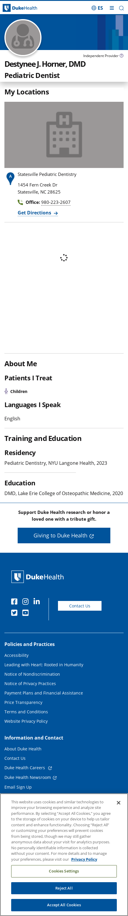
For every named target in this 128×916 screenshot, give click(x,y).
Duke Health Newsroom (27, 777)
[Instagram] (26, 602)
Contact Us (79, 606)
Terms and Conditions (26, 712)
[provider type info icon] (121, 56)
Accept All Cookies (64, 904)
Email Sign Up (18, 787)
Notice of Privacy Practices (30, 683)
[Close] (118, 802)
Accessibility (16, 655)
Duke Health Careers (25, 767)
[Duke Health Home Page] (38, 576)
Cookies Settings (64, 871)
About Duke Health (22, 749)
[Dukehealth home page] (16, 8)
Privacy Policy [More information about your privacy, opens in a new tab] (84, 859)
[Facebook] (15, 602)
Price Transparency (23, 702)
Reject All (63, 888)
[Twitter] (15, 613)
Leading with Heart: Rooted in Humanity (43, 664)
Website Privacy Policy (26, 721)
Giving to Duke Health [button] (60, 535)
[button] (121, 8)
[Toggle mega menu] (112, 8)
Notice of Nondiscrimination (32, 674)
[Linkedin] (38, 602)
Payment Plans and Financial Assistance (43, 693)
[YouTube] (26, 613)
